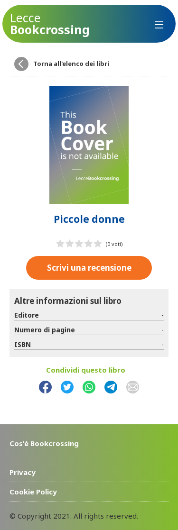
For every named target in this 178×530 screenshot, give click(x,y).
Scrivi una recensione (89, 267)
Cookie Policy (33, 491)
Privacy (22, 472)
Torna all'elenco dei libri (71, 63)
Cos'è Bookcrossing (44, 443)
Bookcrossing (50, 24)
